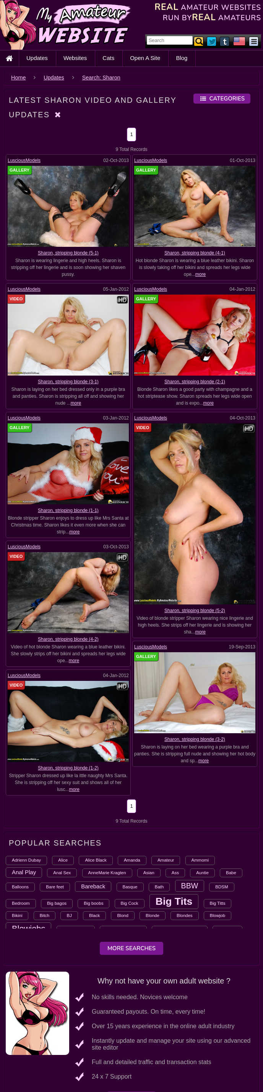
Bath (159, 887)
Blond (122, 915)
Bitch (45, 915)
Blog (181, 58)
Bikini (17, 915)
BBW (189, 885)
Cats (108, 58)
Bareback (93, 886)
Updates (37, 58)
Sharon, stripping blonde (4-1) (194, 253)
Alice (63, 860)
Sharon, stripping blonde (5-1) (68, 253)
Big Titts (218, 903)
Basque (130, 887)
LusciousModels (24, 160)
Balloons (20, 887)
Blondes (185, 915)
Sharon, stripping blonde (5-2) (194, 610)
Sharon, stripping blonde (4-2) (68, 639)
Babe (231, 872)
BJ (69, 915)
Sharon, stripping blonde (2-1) (194, 381)
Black (94, 915)
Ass (175, 872)
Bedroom (21, 903)
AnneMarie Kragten (107, 872)
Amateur (165, 860)
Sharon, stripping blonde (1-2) (79, 763)
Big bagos (57, 903)
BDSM (221, 887)
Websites (75, 58)
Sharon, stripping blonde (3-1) (68, 381)
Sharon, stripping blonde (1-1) (68, 510)
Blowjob (217, 915)
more (200, 274)
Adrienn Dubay (26, 860)
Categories (222, 98)
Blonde (152, 915)
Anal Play (24, 872)
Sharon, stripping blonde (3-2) (184, 733)
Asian (148, 872)
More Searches (131, 948)
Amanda (132, 860)
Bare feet (55, 887)
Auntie (202, 872)
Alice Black (95, 860)
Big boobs (93, 903)
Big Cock (129, 903)
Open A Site (145, 58)
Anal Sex (62, 872)
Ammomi (200, 860)
